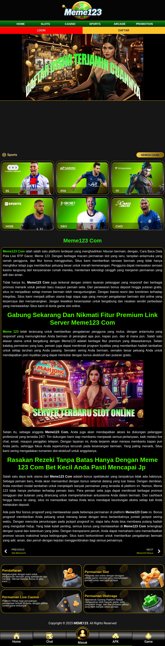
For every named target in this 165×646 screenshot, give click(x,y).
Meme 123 (11, 331)
